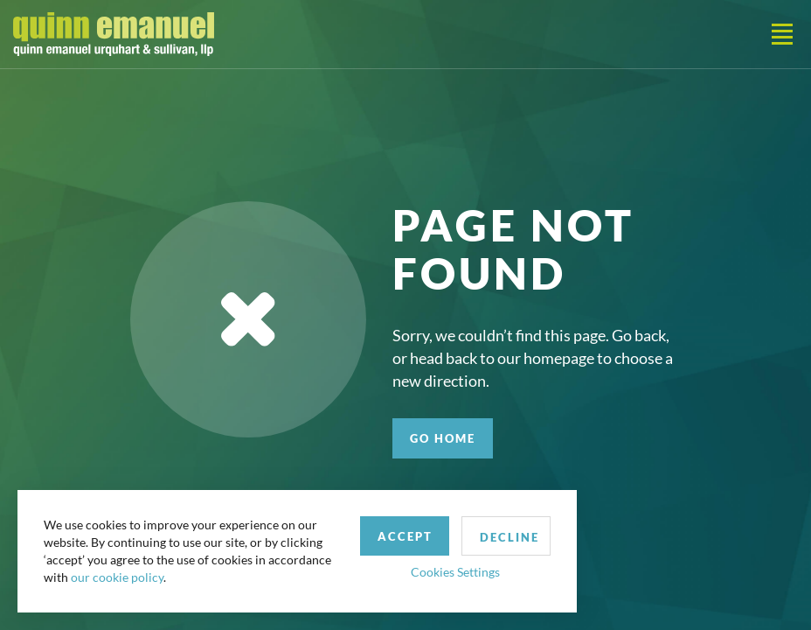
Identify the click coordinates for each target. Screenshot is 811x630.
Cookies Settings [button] (455, 571)
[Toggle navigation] (782, 34)
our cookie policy (117, 577)
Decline (509, 537)
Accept (405, 536)
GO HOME (442, 438)
